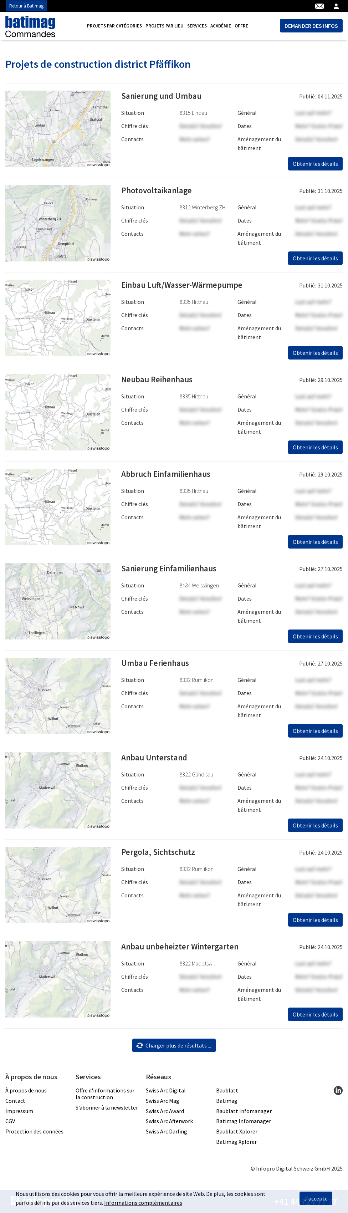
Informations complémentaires (143, 1202)
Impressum (19, 1111)
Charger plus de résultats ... (173, 1045)
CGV (10, 1121)
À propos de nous (26, 1090)
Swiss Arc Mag (162, 1100)
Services (197, 26)
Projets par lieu (164, 26)
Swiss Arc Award (165, 1111)
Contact (15, 1100)
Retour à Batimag (26, 6)
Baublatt (227, 1090)
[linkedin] (338, 1090)
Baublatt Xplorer (236, 1131)
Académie (220, 26)
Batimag (226, 1100)
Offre (241, 26)
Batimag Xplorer (236, 1141)
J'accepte (316, 1198)
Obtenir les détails (315, 163)
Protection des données (34, 1131)
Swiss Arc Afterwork (169, 1121)
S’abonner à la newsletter (107, 1107)
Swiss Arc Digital (166, 1090)
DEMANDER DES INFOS (311, 25)
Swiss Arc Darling (166, 1131)
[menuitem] (114, 26)
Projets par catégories (114, 26)
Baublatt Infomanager (244, 1111)
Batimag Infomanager (243, 1121)
